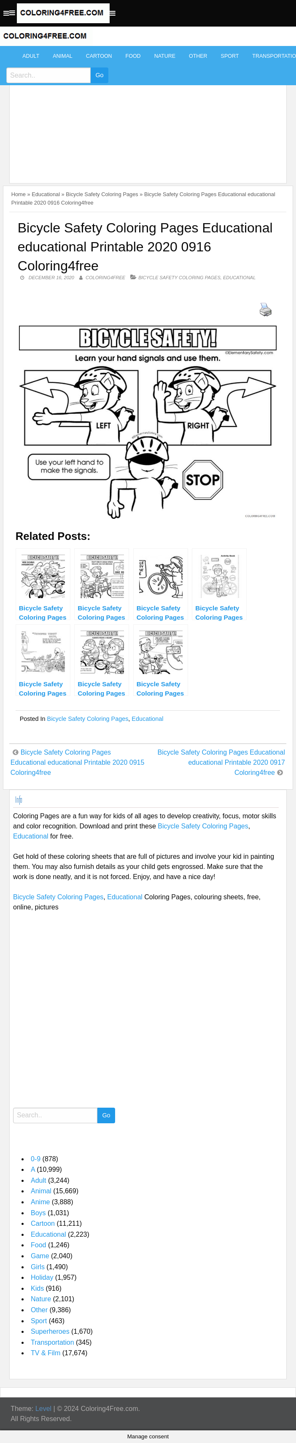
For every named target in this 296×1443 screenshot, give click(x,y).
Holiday (42, 1277)
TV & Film (45, 1353)
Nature (164, 56)
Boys (38, 1212)
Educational (46, 194)
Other (198, 56)
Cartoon (99, 56)
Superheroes (50, 1331)
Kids (37, 1288)
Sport (230, 56)
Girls (38, 1266)
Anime (40, 1202)
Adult (30, 56)
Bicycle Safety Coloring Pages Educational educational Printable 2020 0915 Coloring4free (78, 762)
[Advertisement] (146, 110)
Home (18, 194)
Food (133, 56)
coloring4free (105, 277)
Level (43, 1408)
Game (40, 1256)
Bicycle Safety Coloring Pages (102, 194)
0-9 (35, 1158)
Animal (62, 56)
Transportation (52, 1342)
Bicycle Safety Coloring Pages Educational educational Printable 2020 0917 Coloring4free (221, 762)
